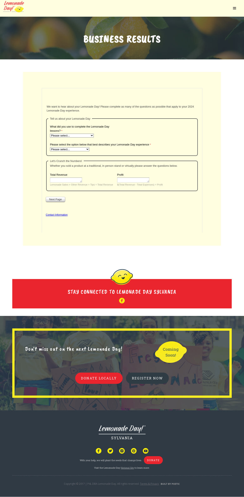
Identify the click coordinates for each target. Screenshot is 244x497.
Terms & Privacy (149, 484)
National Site (127, 467)
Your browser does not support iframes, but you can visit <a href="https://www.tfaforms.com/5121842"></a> (122, 159)
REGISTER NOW (147, 378)
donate (153, 460)
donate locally (99, 378)
